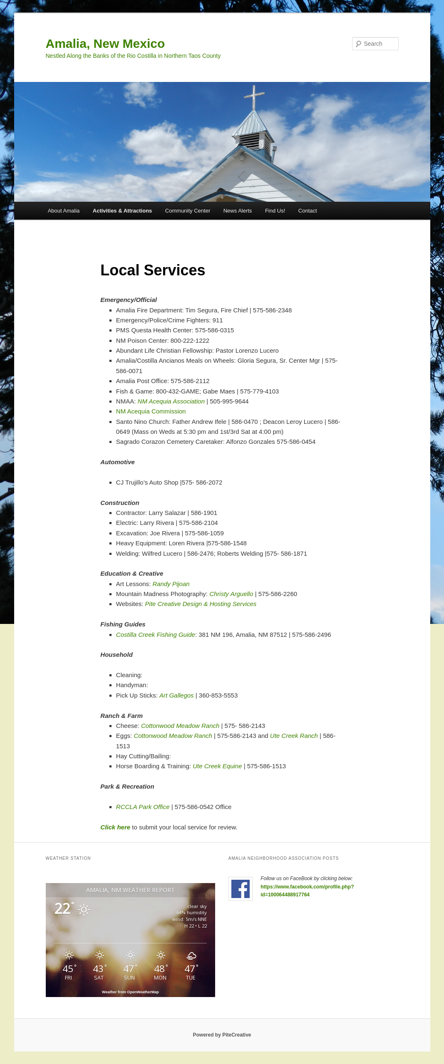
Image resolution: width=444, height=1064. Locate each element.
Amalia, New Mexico (105, 43)
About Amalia (64, 211)
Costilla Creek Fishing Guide (155, 634)
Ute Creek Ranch (294, 735)
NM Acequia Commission (151, 411)
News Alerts (237, 211)
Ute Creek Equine (217, 766)
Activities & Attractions (122, 211)
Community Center (187, 211)
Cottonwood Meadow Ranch (180, 725)
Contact (307, 211)
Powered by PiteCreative (222, 1035)
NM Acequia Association (171, 401)
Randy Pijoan (170, 583)
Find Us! (275, 211)
